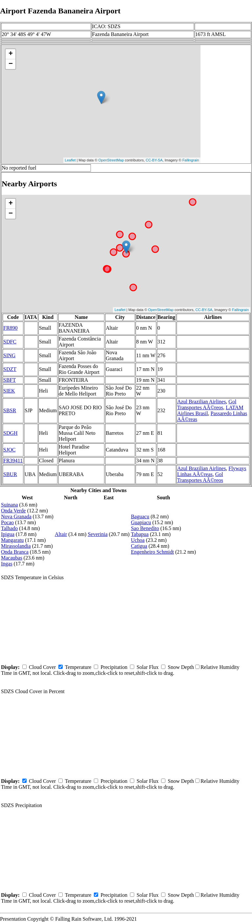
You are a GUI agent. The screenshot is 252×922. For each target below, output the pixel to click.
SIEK (9, 391)
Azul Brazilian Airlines (201, 401)
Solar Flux (147, 667)
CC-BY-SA (154, 160)
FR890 (10, 328)
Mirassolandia (16, 546)
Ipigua (7, 534)
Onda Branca (15, 552)
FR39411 (13, 460)
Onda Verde (13, 510)
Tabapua (140, 534)
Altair (61, 534)
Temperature (78, 667)
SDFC (9, 341)
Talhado (9, 528)
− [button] (11, 64)
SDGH (10, 433)
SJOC (9, 449)
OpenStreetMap (111, 160)
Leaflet (70, 160)
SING (9, 355)
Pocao (7, 522)
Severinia (97, 534)
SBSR (9, 410)
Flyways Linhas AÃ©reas (211, 471)
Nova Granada (16, 516)
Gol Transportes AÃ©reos (206, 404)
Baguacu (140, 516)
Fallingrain (190, 160)
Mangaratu (12, 540)
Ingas (6, 563)
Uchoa (138, 540)
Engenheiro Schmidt (152, 552)
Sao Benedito (145, 528)
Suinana (9, 504)
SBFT (9, 380)
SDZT (9, 369)
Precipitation (113, 667)
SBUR (10, 474)
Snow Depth (181, 667)
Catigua (139, 546)
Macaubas (11, 558)
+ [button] (11, 54)
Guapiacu (141, 522)
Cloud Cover (42, 667)
